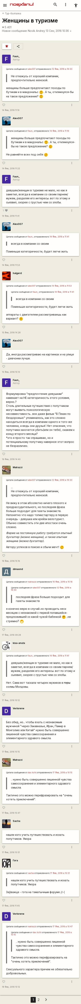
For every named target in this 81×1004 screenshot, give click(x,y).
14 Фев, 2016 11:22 (11, 168)
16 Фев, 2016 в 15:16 (62, 582)
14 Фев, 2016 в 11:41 (59, 237)
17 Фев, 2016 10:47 (11, 813)
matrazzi (32, 582)
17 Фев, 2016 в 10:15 (62, 772)
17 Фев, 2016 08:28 (11, 635)
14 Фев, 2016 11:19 (10, 110)
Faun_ (16, 56)
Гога (15, 860)
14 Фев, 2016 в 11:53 (62, 286)
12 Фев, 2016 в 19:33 (62, 69)
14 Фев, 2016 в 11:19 (59, 131)
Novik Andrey (36, 30)
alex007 (32, 69)
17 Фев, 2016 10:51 (11, 852)
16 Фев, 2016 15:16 (11, 561)
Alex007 (18, 118)
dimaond (18, 569)
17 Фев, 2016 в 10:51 (60, 873)
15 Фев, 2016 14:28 (11, 332)
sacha (31, 873)
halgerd (17, 273)
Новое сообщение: (14, 30)
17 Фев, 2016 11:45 (11, 906)
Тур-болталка (11, 13)
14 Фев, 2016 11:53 (11, 265)
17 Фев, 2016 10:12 (11, 700)
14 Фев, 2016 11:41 (10, 216)
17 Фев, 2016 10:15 (11, 752)
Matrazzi (17, 467)
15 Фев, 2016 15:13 (11, 372)
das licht (32, 772)
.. (11, 779)
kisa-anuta (19, 643)
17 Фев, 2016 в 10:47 (63, 926)
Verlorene (18, 708)
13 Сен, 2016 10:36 (59, 30)
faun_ (30, 131)
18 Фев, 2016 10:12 (11, 987)
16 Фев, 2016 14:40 (11, 459)
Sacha (16, 821)
